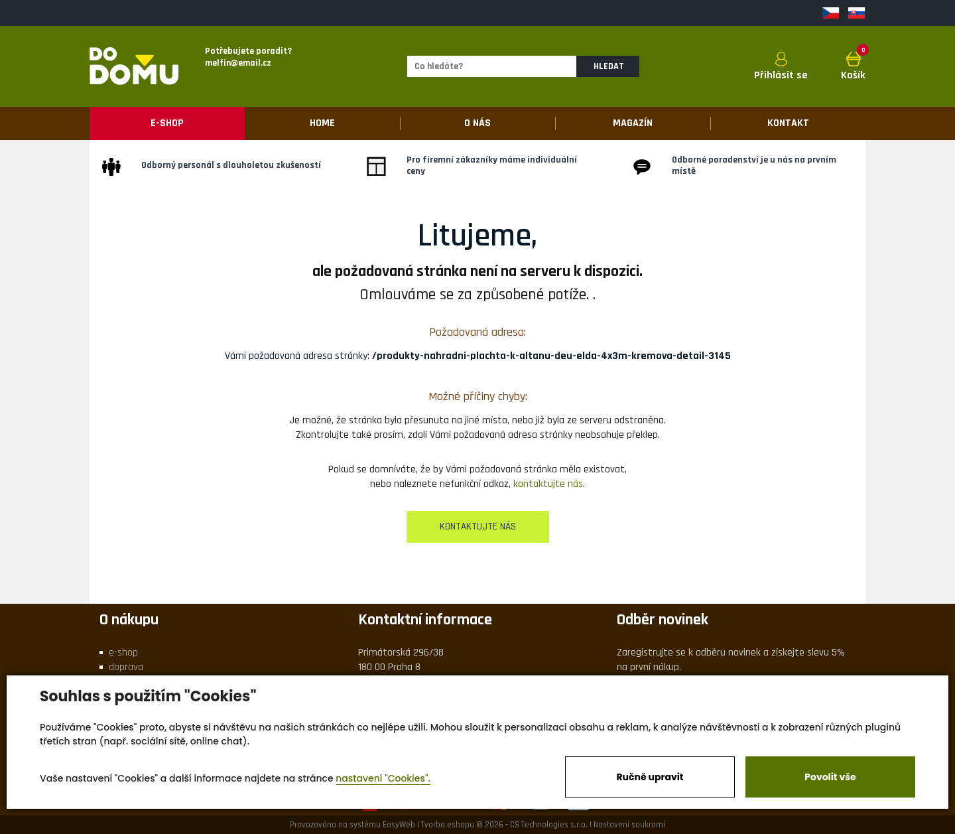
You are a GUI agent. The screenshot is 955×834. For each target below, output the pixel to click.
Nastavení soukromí (629, 824)
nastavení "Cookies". (383, 778)
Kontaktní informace (425, 620)
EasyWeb (399, 824)
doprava (126, 667)
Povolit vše (830, 777)
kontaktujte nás (548, 484)
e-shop (123, 653)
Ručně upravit (649, 777)
